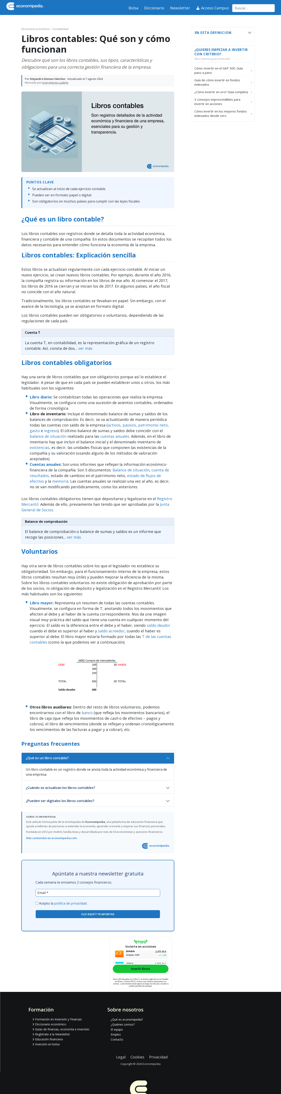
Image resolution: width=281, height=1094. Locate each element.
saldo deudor (158, 625)
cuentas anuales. (115, 436)
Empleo (116, 1034)
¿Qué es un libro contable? (47, 758)
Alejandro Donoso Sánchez (47, 79)
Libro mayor (41, 602)
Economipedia (152, 1064)
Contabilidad (60, 29)
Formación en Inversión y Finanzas (58, 1019)
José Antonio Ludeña (55, 82)
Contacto (117, 1039)
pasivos (129, 425)
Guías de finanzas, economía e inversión (62, 1029)
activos (114, 425)
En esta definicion (213, 32)
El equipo (117, 1029)
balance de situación (48, 436)
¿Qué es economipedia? (127, 1019)
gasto (35, 430)
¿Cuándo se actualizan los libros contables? (60, 787)
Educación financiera (49, 1039)
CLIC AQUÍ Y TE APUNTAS (97, 914)
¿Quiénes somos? (123, 1024)
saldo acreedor (111, 630)
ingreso (51, 430)
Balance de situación (131, 469)
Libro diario (40, 396)
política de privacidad (70, 903)
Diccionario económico (35, 29)
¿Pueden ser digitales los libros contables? (60, 801)
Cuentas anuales (45, 464)
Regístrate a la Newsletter (52, 1034)
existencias (39, 447)
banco (87, 712)
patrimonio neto (153, 425)
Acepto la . (63, 903)
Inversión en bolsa (47, 1044)
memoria (60, 481)
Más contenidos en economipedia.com (51, 838)
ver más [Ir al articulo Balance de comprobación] (74, 537)
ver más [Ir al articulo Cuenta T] (85, 348)
